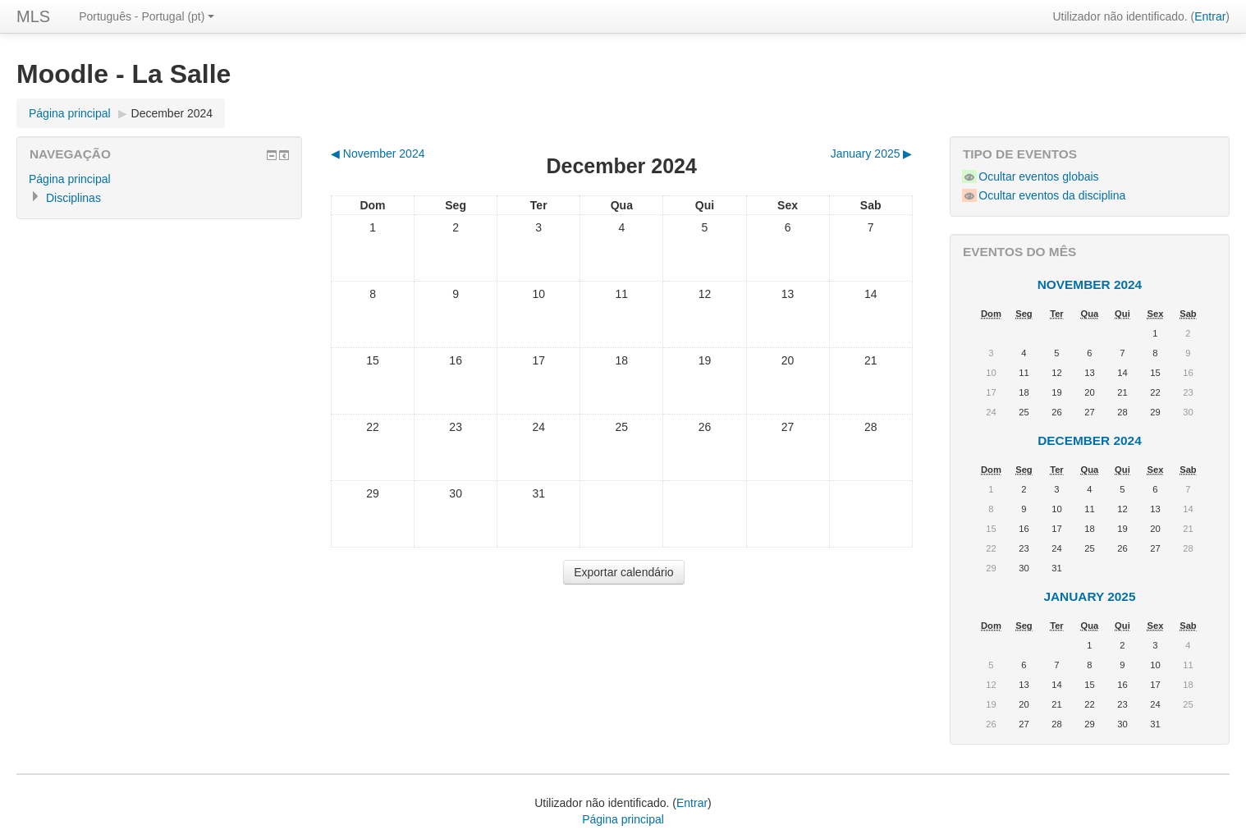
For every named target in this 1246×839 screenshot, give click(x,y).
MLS (33, 16)
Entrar (1209, 16)
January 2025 (1089, 596)
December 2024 (172, 113)
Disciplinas (73, 197)
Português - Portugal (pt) (146, 16)
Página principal (70, 113)
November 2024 (1090, 284)
